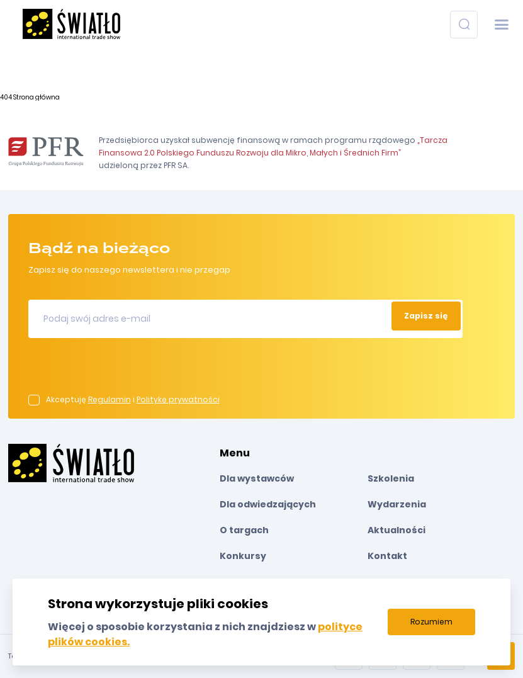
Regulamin (109, 399)
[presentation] (124, 370)
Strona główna (36, 97)
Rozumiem (431, 621)
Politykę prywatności (178, 399)
